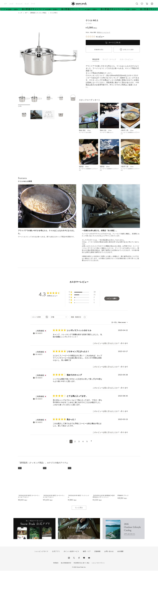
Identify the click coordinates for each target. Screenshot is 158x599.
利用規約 (55, 591)
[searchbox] (37, 345)
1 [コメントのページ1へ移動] (71, 470)
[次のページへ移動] (91, 470)
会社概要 (120, 580)
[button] (75, 53)
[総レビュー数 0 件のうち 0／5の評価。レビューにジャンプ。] (95, 36)
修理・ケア (87, 580)
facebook (79, 586)
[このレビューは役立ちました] (121, 372)
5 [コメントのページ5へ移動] (87, 470)
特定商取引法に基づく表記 (81, 591)
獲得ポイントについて (103, 32)
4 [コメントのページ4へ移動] (83, 470)
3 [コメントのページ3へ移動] (79, 470)
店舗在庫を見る (98, 49)
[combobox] (59, 345)
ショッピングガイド (41, 580)
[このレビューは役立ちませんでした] (125, 372)
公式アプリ (56, 580)
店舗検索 (97, 580)
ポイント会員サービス (71, 580)
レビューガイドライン (98, 591)
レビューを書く (112, 327)
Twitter (74, 586)
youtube (89, 586)
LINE (84, 586)
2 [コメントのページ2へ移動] (75, 470)
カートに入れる (114, 42)
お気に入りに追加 (128, 49)
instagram (69, 586)
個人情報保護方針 (66, 591)
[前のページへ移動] (66, 470)
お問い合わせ (109, 580)
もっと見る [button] (79, 536)
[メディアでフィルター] (78, 345)
